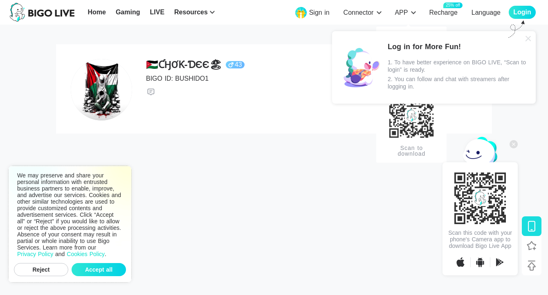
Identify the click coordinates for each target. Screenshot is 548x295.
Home (97, 12)
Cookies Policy (86, 254)
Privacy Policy (35, 254)
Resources (191, 12)
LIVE (157, 12)
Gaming (128, 12)
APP (401, 12)
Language (486, 12)
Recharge (443, 12)
